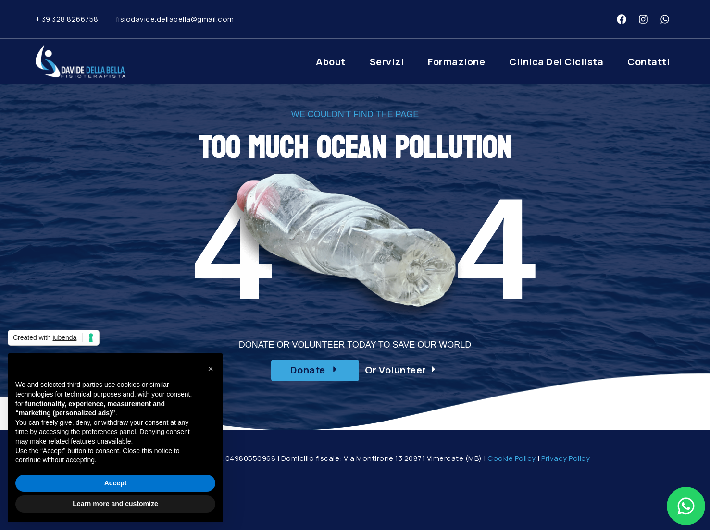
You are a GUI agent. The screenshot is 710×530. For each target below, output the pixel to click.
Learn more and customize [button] (115, 503)
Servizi (387, 61)
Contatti (648, 61)
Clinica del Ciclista (556, 61)
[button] (315, 370)
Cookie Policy (511, 458)
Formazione (456, 61)
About (331, 61)
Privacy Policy (565, 458)
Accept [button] (115, 483)
